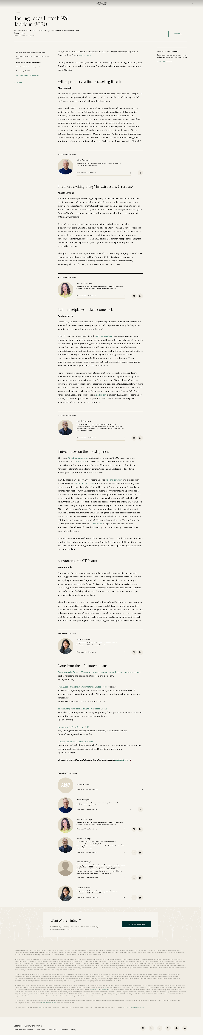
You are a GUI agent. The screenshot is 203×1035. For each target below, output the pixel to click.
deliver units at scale (84, 483)
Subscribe (178, 34)
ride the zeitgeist (114, 479)
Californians (80, 461)
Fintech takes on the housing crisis (28, 67)
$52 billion (101, 394)
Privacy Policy (52, 1030)
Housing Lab (96, 523)
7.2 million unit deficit (78, 458)
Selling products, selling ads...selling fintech (31, 52)
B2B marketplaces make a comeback (28, 62)
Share (18, 82)
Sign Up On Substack (136, 924)
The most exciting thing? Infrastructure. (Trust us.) (32, 57)
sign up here (85, 55)
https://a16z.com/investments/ (100, 989)
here (40, 1007)
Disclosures (64, 1030)
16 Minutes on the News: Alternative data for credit (82, 686)
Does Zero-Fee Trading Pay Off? (73, 727)
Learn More (164, 61)
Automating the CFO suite (25, 71)
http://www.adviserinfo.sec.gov (133, 1007)
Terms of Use (40, 1030)
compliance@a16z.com (48, 1003)
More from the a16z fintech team (27, 75)
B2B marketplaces (104, 336)
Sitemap (73, 1030)
